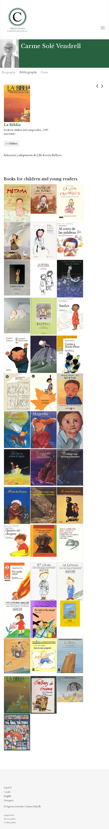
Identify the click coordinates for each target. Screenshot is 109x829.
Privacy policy (10, 818)
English (7, 796)
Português (9, 800)
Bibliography (28, 72)
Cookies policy (10, 822)
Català (7, 791)
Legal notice (9, 815)
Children (12, 143)
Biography (8, 72)
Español (8, 787)
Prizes (44, 72)
